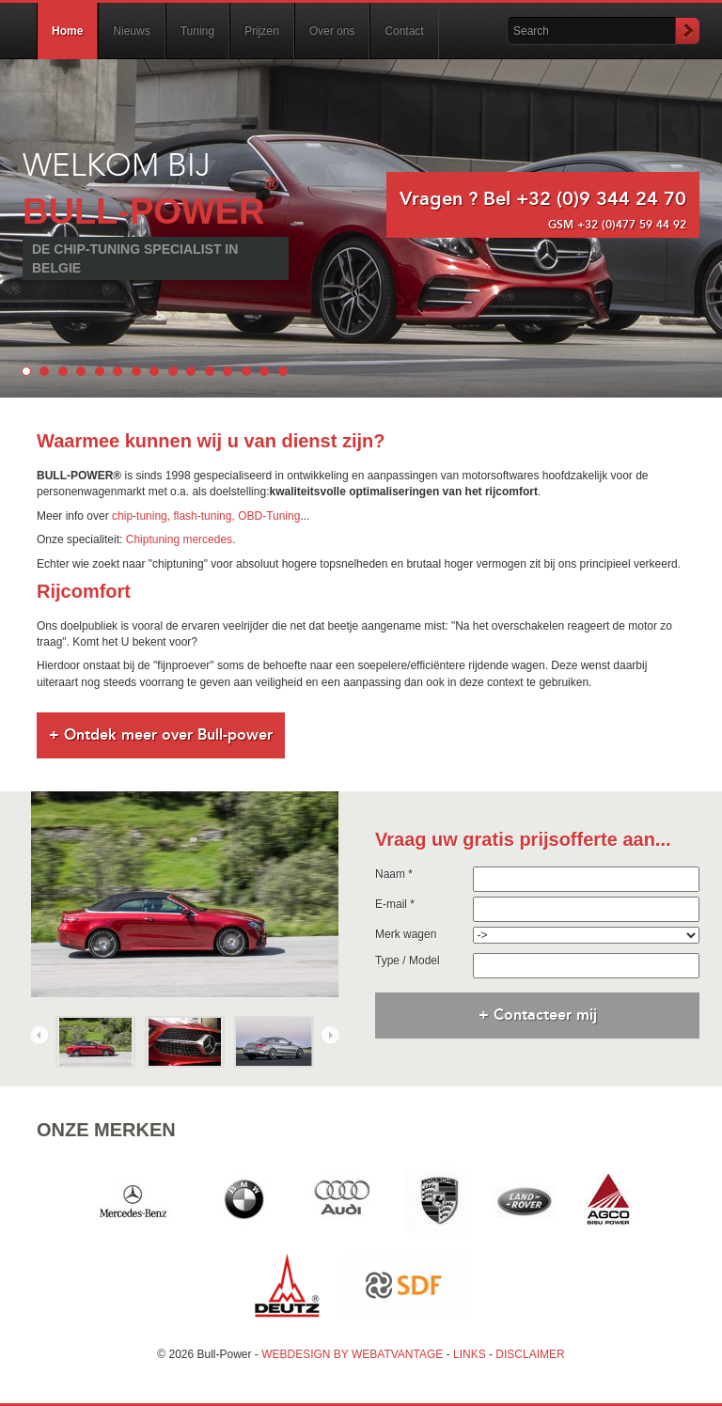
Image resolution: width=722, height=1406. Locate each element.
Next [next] (329, 1035)
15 (283, 371)
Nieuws (131, 31)
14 (264, 371)
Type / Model (407, 960)
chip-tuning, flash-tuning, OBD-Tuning (206, 516)
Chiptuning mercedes (179, 539)
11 (209, 371)
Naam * (394, 874)
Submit (687, 31)
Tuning (197, 31)
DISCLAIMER (529, 1354)
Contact (404, 31)
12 (227, 371)
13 (246, 371)
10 (191, 371)
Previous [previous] (40, 1035)
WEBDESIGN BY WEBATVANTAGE (352, 1354)
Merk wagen (405, 934)
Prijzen (261, 31)
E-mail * (395, 904)
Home (67, 31)
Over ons (332, 31)
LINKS (469, 1354)
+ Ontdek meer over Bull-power (161, 734)
